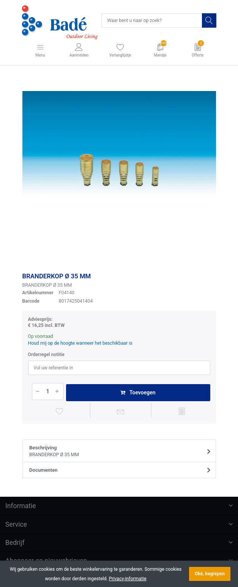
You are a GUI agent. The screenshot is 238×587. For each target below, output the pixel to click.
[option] (119, 170)
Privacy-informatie (128, 578)
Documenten (43, 470)
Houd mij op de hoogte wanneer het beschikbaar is (80, 343)
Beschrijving (116, 451)
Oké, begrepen (210, 573)
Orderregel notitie (46, 354)
